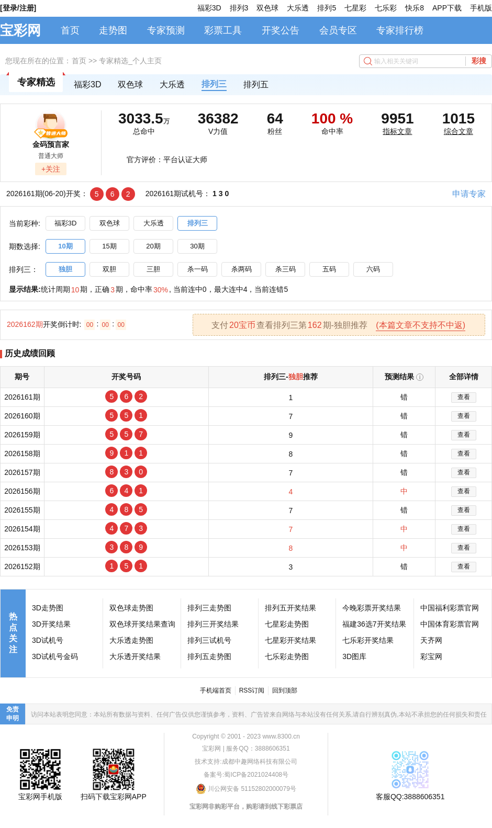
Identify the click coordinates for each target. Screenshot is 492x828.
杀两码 (241, 269)
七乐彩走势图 (287, 656)
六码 (373, 269)
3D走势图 (47, 608)
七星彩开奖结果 (290, 640)
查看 (463, 397)
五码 (329, 269)
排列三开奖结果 (213, 624)
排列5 (326, 8)
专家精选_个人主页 (130, 60)
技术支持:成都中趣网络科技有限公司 (246, 761)
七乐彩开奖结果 (368, 640)
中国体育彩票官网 (449, 624)
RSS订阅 (252, 690)
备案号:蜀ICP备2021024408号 (246, 774)
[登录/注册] (18, 8)
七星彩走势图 (287, 624)
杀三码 (285, 269)
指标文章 (397, 131)
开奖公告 (280, 30)
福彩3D (209, 8)
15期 (109, 246)
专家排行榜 (399, 30)
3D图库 (354, 656)
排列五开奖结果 (290, 608)
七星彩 (355, 8)
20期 (153, 246)
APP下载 (447, 8)
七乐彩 (386, 8)
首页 (70, 30)
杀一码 (197, 269)
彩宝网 (431, 656)
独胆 (65, 269)
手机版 (481, 8)
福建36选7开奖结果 (374, 624)
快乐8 (414, 8)
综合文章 (458, 131)
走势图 (113, 30)
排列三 (214, 84)
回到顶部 (284, 690)
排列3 (239, 8)
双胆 (109, 269)
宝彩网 (20, 30)
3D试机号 (47, 640)
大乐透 (298, 8)
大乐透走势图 (131, 640)
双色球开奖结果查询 (142, 624)
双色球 (267, 8)
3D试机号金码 (55, 656)
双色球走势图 (131, 608)
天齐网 (431, 640)
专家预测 (166, 30)
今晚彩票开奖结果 (371, 608)
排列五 (256, 84)
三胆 (153, 269)
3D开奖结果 (51, 624)
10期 (65, 246)
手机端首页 (215, 690)
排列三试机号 (209, 640)
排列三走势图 (209, 608)
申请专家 (469, 193)
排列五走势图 (209, 656)
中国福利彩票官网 (449, 608)
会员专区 (338, 30)
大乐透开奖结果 (135, 656)
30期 (197, 246)
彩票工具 (223, 30)
